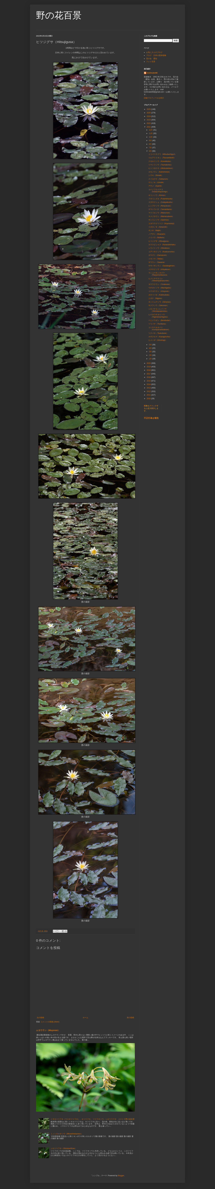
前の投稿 (130, 1018)
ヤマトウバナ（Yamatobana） (160, 209)
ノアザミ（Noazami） (157, 234)
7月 (150, 148)
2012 (149, 391)
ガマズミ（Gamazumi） (158, 255)
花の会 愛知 (151, 58)
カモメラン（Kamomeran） (159, 172)
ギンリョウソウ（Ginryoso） (160, 302)
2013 (149, 388)
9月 (150, 140)
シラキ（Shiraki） (155, 175)
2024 (149, 116)
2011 (149, 395)
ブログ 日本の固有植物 (156, 55)
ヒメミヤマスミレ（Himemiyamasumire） (159, 280)
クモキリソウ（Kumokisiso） (160, 161)
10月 (151, 137)
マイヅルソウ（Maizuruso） (159, 213)
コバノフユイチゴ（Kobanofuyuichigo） (158, 190)
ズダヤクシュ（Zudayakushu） (161, 202)
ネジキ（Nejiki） (155, 230)
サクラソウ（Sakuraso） (158, 305)
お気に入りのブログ (154, 52)
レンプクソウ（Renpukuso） (160, 206)
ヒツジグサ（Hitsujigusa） (159, 241)
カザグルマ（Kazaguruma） (159, 337)
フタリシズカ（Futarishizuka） (161, 199)
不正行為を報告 (151, 418)
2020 (149, 363)
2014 (149, 384)
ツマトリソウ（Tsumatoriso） (160, 165)
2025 (149, 113)
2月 (150, 355)
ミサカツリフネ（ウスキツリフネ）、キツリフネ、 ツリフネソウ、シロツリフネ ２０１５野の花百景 (93, 1119)
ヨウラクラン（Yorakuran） (159, 284)
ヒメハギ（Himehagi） (157, 340)
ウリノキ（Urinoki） (156, 182)
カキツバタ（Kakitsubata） (159, 295)
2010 (149, 398)
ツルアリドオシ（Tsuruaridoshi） (161, 158)
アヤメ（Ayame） (155, 186)
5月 (150, 345)
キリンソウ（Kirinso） (157, 195)
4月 (150, 348)
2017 (149, 374)
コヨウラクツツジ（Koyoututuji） (161, 223)
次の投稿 (40, 1018)
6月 (150, 151)
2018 (149, 370)
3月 (150, 352)
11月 (151, 133)
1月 (150, 359)
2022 (149, 123)
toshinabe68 (152, 73)
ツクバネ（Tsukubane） (158, 333)
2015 (149, 381)
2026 (149, 109)
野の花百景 (59, 15)
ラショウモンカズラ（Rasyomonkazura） (158, 274)
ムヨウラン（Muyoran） (48, 1030)
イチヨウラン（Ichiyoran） (159, 291)
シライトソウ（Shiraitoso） (159, 248)
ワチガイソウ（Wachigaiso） (160, 288)
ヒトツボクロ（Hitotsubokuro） (161, 168)
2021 (149, 127)
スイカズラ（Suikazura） (158, 179)
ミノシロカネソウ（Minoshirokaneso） (67, 1134)
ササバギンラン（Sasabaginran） (162, 266)
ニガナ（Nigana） (155, 298)
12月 (151, 130)
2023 (149, 120)
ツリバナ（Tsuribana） (157, 324)
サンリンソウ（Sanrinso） (159, 220)
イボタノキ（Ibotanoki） (158, 227)
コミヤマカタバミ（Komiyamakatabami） (159, 328)
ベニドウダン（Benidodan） (160, 320)
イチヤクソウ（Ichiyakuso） (160, 269)
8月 (150, 144)
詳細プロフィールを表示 (154, 98)
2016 (149, 377)
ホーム (85, 1018)
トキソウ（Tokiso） (156, 259)
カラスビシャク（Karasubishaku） (162, 245)
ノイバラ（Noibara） (157, 237)
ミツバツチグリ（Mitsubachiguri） (162, 154)
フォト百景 (150, 62)
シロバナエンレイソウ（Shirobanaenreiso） (158, 310)
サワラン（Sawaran (157, 262)
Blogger (121, 1176)
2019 (149, 367)
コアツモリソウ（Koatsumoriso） (162, 252)
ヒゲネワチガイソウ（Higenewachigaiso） (158, 316)
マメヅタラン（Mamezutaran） (161, 216)
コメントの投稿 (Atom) (50, 1022)
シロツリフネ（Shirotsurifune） (63, 1148)
